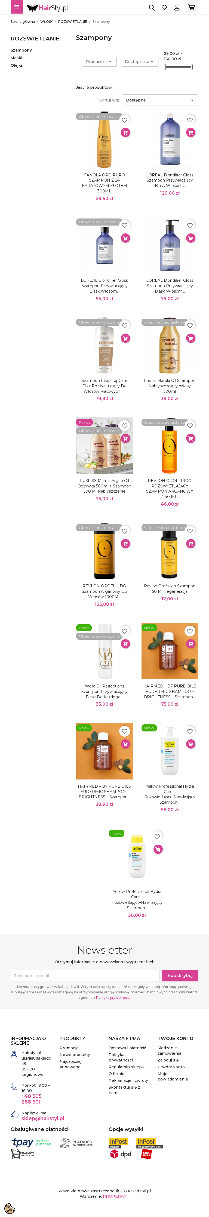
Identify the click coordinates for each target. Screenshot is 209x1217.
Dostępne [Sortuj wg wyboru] (160, 100)
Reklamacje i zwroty (128, 1080)
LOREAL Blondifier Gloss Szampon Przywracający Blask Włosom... (169, 180)
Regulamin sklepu (126, 1066)
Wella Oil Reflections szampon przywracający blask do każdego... (104, 691)
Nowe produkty (75, 1054)
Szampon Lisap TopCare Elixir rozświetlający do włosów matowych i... (104, 386)
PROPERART (116, 1196)
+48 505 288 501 (31, 1099)
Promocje (69, 1047)
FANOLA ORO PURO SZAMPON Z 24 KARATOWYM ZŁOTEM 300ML (104, 183)
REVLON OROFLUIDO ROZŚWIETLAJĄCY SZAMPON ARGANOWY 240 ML (169, 488)
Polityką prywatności (113, 998)
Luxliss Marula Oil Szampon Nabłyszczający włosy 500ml (169, 386)
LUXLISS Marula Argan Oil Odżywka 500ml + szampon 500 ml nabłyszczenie (104, 486)
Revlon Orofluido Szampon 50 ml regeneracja (169, 589)
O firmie (116, 1073)
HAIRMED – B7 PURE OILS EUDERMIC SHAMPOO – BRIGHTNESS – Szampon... (169, 691)
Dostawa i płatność (127, 1047)
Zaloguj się (168, 1060)
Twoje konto (175, 1038)
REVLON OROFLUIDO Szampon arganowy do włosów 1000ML (104, 591)
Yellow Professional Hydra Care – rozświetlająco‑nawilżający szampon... (170, 794)
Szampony (21, 50)
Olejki (16, 65)
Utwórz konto (171, 1066)
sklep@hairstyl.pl (42, 1118)
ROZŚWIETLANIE (35, 38)
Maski (16, 57)
